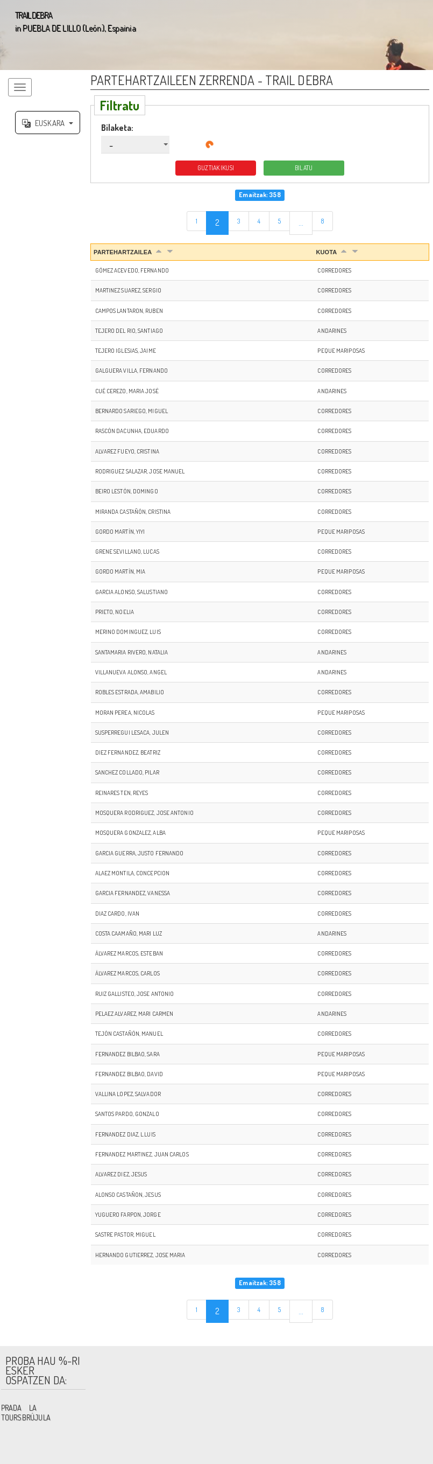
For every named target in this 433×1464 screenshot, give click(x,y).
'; (216, 35)
